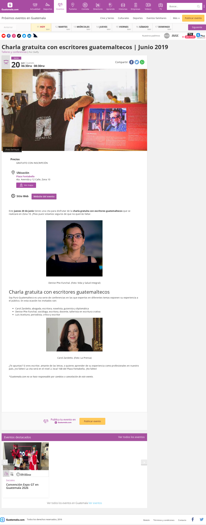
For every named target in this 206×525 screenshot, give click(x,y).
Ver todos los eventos (131, 437)
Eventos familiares (156, 18)
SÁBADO (142, 26)
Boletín (146, 520)
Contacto (182, 520)
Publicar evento (193, 18)
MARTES (61, 26)
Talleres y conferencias (14, 51)
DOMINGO (162, 26)
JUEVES (101, 26)
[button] (197, 27)
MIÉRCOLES (81, 26)
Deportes (138, 18)
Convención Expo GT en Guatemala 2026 (22, 486)
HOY (41, 26)
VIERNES (122, 26)
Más (175, 18)
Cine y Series (107, 18)
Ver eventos (95, 503)
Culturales (123, 18)
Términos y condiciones (163, 520)
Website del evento (44, 196)
